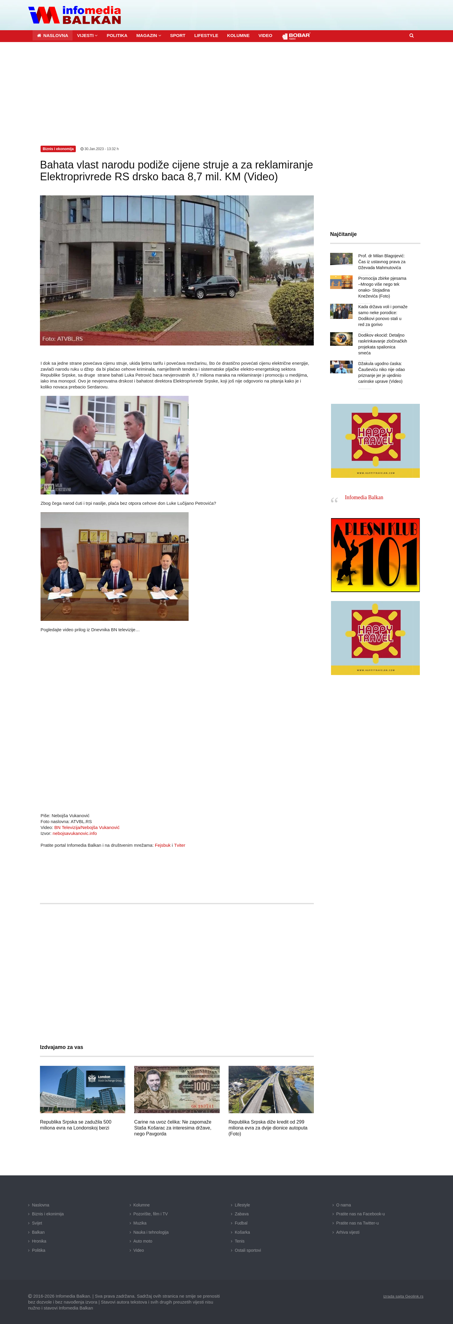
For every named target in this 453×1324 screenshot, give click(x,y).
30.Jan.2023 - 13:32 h (100, 149)
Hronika (39, 1240)
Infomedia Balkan (364, 491)
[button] (87, 35)
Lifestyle (242, 1204)
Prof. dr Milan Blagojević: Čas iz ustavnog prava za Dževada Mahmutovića (381, 261)
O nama (343, 1204)
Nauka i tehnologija (151, 1232)
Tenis (240, 1240)
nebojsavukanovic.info (75, 832)
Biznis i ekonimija (48, 1213)
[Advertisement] (226, 86)
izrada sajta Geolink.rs (402, 1296)
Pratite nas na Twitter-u (357, 1222)
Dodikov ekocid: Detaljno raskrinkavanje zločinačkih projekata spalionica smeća (383, 340)
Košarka (242, 1232)
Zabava (242, 1213)
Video (139, 1250)
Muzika (140, 1222)
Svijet (37, 1222)
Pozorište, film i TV (151, 1213)
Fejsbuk (163, 844)
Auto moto (143, 1240)
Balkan (38, 1232)
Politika (38, 1250)
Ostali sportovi (248, 1250)
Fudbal (241, 1222)
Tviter (179, 844)
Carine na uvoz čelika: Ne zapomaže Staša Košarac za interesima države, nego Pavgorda (172, 1127)
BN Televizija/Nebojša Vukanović (86, 827)
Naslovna (40, 1204)
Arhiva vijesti (348, 1232)
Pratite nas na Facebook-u (360, 1213)
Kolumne (142, 1204)
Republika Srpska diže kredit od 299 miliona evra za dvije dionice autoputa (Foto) (268, 1127)
